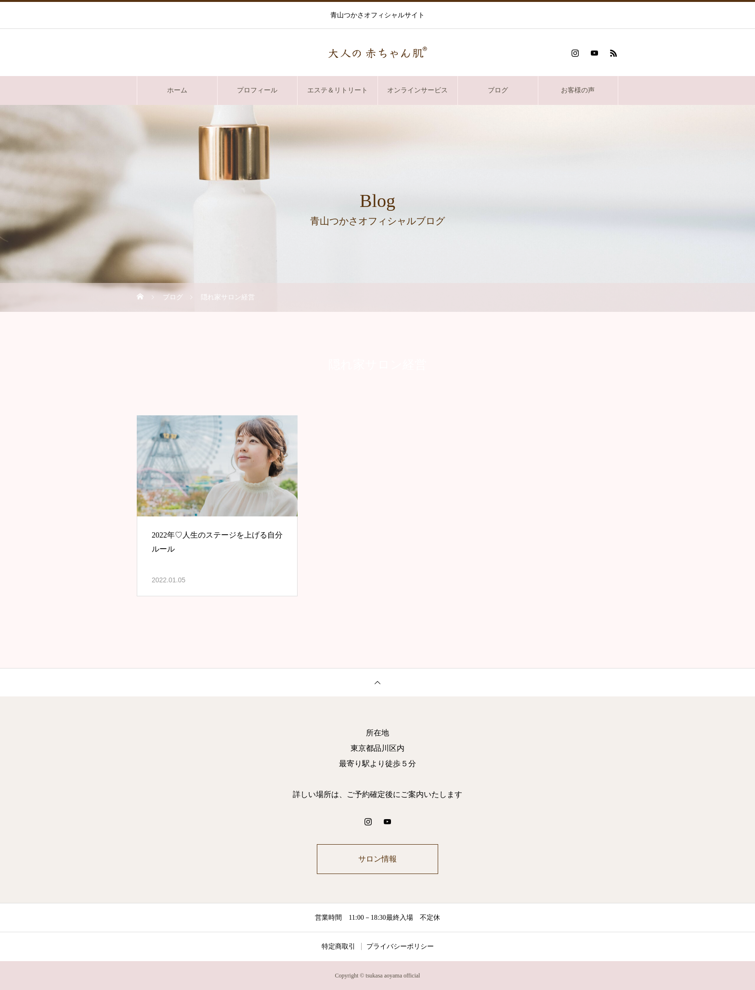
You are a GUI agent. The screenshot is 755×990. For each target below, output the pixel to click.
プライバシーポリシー (400, 946)
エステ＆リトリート (337, 90)
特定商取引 (338, 946)
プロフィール (257, 90)
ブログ (498, 90)
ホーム (177, 90)
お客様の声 (578, 90)
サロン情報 (377, 859)
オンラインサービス (417, 90)
